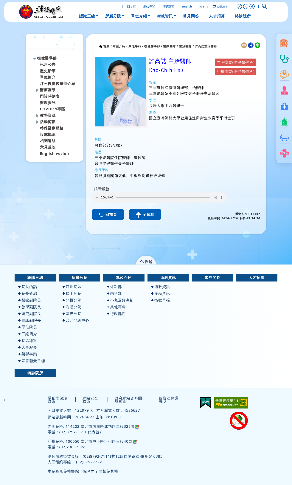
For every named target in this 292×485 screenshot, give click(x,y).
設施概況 (48, 134)
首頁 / (107, 46)
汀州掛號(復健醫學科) (235, 71)
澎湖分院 (72, 306)
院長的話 (27, 286)
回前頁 (108, 214)
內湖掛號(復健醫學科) (235, 62)
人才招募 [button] (217, 16)
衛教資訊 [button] (165, 16)
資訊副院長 (29, 320)
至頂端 (145, 215)
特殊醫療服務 (51, 128)
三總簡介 (27, 333)
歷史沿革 (48, 70)
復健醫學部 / (153, 46)
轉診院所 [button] (243, 16)
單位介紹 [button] (139, 16)
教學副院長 (29, 306)
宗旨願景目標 (31, 360)
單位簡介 (48, 77)
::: (25, 36)
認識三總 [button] (87, 16)
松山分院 (72, 293)
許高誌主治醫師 (206, 46)
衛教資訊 (48, 102)
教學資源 (48, 115)
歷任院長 (27, 327)
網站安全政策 (90, 400)
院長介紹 (27, 293)
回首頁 (131, 6)
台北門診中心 (76, 320)
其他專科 (116, 306)
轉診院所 (35, 372)
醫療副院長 (29, 300)
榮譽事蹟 (27, 354)
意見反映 (48, 147)
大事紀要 (27, 347)
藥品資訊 (160, 293)
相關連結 (48, 140)
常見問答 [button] (191, 16)
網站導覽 (149, 6)
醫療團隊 (48, 89)
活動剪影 (48, 121)
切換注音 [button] (220, 6)
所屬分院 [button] (113, 16)
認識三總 (35, 277)
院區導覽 (27, 340)
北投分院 (72, 300)
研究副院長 (29, 313)
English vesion (54, 153)
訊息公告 (48, 64)
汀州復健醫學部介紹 (57, 83)
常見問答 (212, 277)
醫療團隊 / (170, 46)
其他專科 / (135, 46)
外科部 (114, 286)
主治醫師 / (186, 46)
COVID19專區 (52, 108)
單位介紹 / (120, 46)
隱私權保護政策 (57, 400)
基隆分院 (72, 313)
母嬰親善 (168, 6)
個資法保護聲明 (168, 400)
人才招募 (257, 277)
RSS (201, 6)
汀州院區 (72, 286)
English (186, 6)
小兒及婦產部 (120, 300)
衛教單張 (160, 300)
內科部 (114, 293)
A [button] (246, 6)
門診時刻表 (50, 96)
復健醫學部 (47, 58)
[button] (239, 6)
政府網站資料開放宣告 (128, 400)
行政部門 (116, 313)
